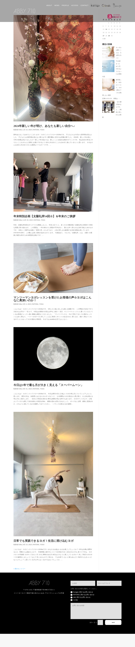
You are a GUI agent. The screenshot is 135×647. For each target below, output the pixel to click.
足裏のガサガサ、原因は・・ (111, 112)
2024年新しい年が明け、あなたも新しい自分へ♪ (44, 139)
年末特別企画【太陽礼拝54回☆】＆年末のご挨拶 (44, 229)
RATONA (36, 143)
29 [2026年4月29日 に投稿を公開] (109, 49)
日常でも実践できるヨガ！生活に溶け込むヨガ (43, 554)
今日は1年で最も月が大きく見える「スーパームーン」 (48, 398)
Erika (20, 143)
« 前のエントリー (19, 582)
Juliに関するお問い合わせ (80, 611)
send (113, 635)
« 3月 (104, 52)
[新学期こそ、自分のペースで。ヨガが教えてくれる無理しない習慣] (108, 98)
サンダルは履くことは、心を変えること (118, 66)
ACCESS (74, 5)
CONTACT (85, 5)
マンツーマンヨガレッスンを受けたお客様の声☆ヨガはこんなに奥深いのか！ (52, 312)
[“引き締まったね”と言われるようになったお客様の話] (108, 79)
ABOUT (49, 5)
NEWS (56, 5)
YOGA (42, 143)
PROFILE (65, 5)
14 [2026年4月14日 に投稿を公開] (106, 42)
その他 (74, 613)
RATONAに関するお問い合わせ (82, 608)
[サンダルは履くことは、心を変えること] (108, 66)
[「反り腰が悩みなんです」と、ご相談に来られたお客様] (108, 120)
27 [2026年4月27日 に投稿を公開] (103, 49)
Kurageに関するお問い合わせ (82, 605)
